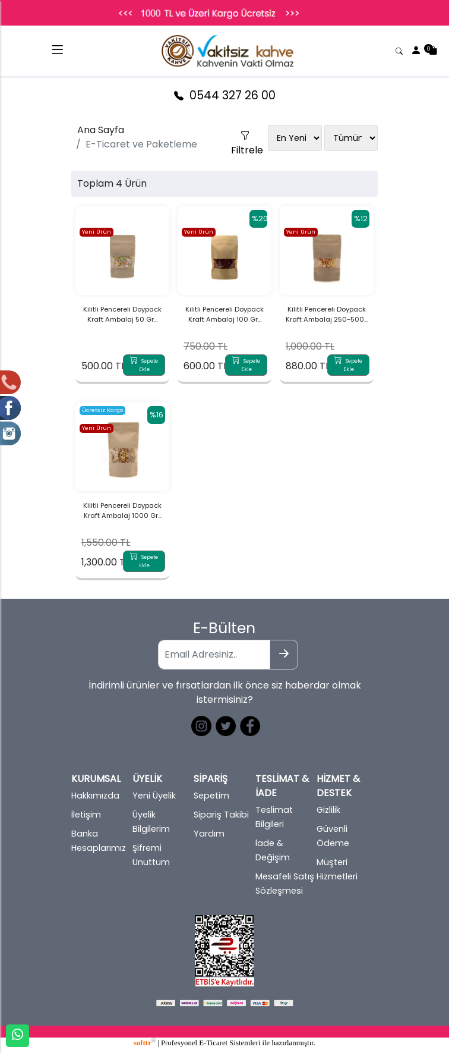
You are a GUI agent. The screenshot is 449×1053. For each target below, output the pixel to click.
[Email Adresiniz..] (214, 654)
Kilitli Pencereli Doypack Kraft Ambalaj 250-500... (327, 314)
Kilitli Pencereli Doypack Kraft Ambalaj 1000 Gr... (122, 510)
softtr (145, 1043)
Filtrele (244, 133)
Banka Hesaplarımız (98, 841)
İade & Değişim (272, 850)
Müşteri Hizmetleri (337, 869)
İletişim (86, 815)
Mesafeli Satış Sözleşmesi (284, 883)
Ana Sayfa (100, 130)
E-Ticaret (213, 1043)
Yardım (209, 834)
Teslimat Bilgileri (274, 817)
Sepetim (211, 795)
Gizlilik (328, 810)
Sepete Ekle (144, 365)
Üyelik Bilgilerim (151, 822)
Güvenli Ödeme (333, 836)
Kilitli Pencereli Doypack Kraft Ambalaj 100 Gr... (224, 314)
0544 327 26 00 (225, 95)
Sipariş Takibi (221, 815)
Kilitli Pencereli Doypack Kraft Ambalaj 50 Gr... (122, 314)
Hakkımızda (95, 795)
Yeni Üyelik (154, 795)
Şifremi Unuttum (151, 855)
